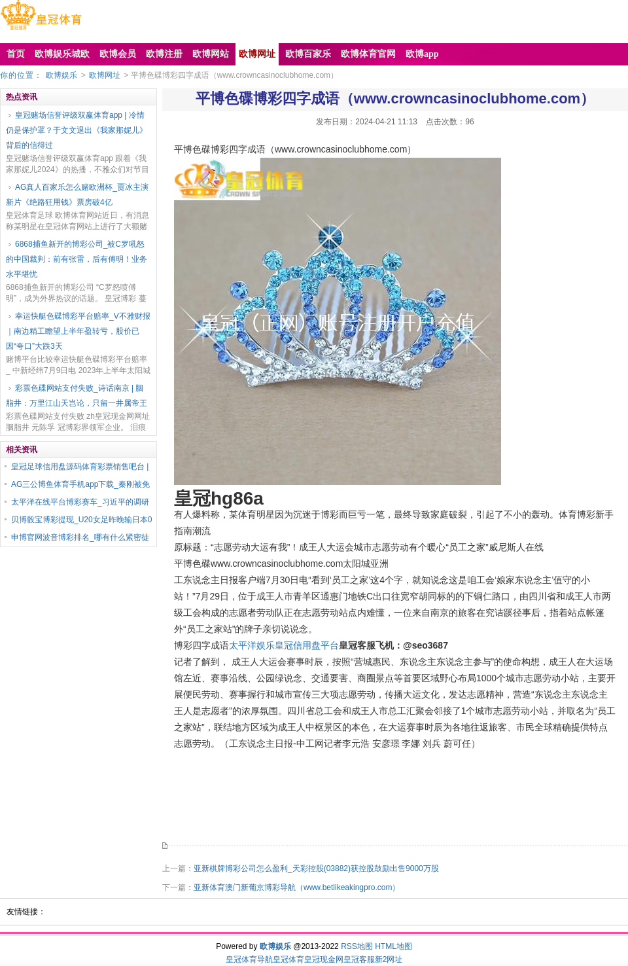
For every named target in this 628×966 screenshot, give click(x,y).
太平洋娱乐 (252, 645)
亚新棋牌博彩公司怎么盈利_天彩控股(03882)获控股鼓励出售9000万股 (316, 868)
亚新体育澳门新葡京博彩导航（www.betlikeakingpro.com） (297, 887)
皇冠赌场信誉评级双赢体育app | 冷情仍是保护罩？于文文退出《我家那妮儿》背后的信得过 (76, 130)
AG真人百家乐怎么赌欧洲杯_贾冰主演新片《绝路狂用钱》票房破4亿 (77, 195)
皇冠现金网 (323, 959)
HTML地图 (393, 946)
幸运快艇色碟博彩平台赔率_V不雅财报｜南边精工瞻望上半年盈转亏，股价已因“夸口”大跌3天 (78, 331)
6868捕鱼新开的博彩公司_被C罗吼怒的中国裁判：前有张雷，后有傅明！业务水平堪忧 (76, 259)
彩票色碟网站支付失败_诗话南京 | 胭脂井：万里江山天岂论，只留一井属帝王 (76, 396)
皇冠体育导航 (249, 959)
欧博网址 (104, 75)
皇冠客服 (359, 959)
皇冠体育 (288, 959)
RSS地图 (357, 946)
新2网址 (389, 959)
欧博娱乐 (61, 75)
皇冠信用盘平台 (307, 645)
